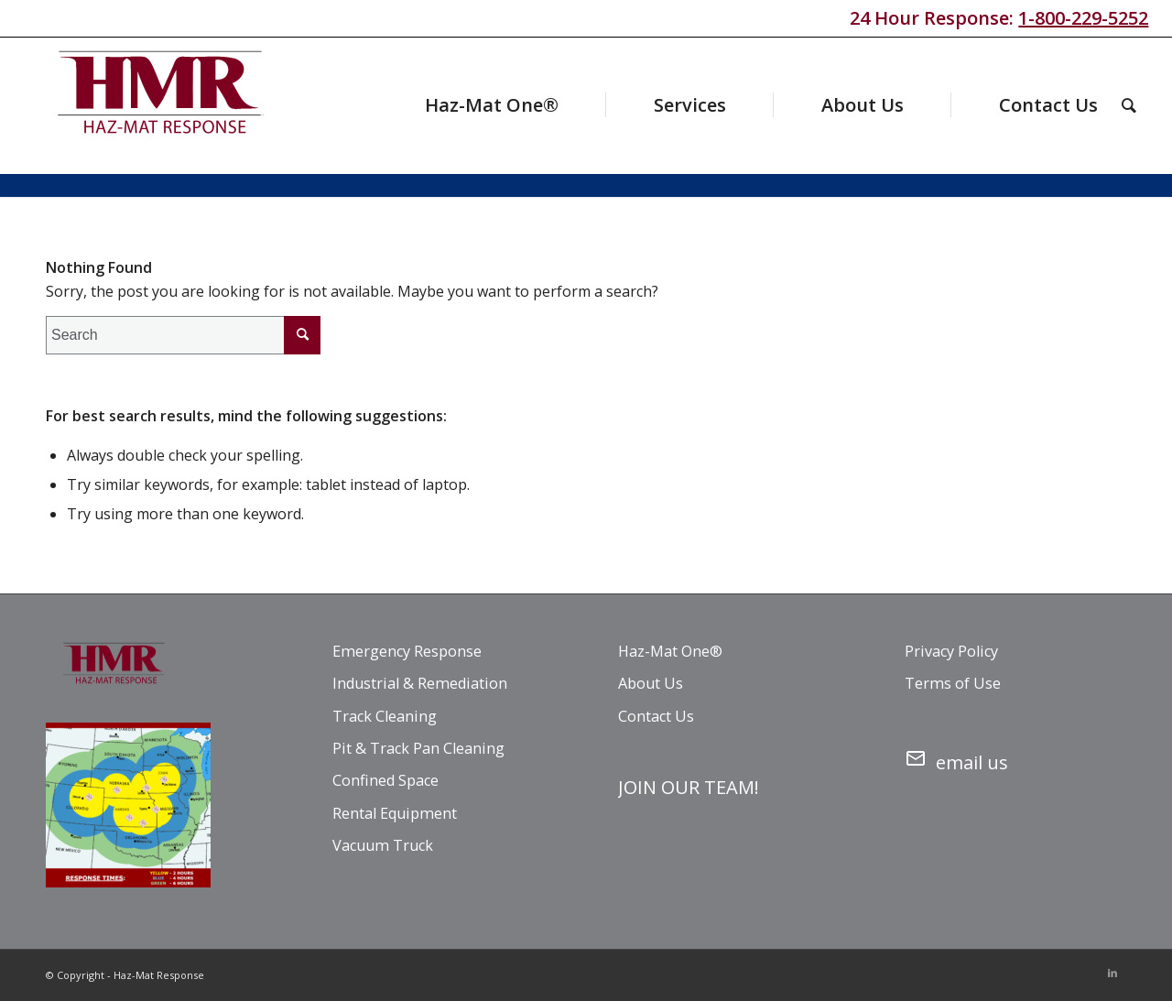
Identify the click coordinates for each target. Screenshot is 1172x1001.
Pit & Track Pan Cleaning (418, 748)
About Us (650, 683)
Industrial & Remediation (419, 683)
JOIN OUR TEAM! (688, 787)
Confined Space (385, 780)
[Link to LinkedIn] (1112, 972)
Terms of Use (953, 683)
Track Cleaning (384, 716)
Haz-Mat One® (670, 651)
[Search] (1129, 105)
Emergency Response (407, 651)
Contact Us (656, 716)
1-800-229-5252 (1083, 17)
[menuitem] (456, 105)
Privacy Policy (951, 651)
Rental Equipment (394, 813)
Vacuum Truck (382, 845)
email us (956, 759)
